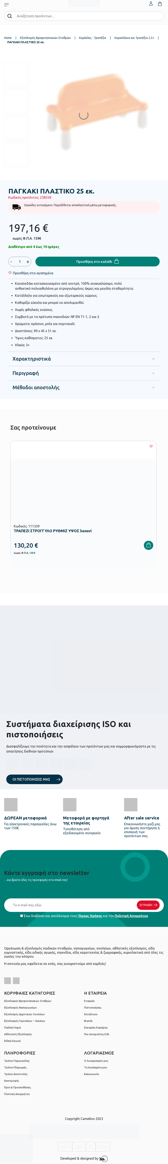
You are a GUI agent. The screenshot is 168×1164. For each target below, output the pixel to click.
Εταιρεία (89, 1000)
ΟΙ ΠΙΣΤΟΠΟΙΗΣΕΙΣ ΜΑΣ (31, 779)
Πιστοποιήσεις (92, 1007)
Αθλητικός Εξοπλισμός (18, 1034)
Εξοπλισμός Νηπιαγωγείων (20, 1007)
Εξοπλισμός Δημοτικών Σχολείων (24, 1014)
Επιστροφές (11, 1080)
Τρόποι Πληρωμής (15, 1067)
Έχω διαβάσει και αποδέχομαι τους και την (84, 916)
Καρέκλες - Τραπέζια (92, 37)
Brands (88, 1020)
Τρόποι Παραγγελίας (17, 1060)
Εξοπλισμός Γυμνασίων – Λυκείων (24, 1020)
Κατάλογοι (90, 1014)
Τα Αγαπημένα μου (95, 1067)
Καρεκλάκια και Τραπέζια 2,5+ (134, 37)
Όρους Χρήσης (90, 916)
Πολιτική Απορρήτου (131, 916)
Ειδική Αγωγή (12, 1040)
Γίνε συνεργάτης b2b (96, 1034)
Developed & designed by (84, 1159)
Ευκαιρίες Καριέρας (96, 1027)
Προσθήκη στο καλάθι (94, 262)
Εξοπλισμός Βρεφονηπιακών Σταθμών (45, 37)
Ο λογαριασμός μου (96, 1060)
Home (8, 37)
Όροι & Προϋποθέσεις (17, 1087)
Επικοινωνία (91, 1074)
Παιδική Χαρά (12, 1027)
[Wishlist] (33, 273)
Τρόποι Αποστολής (15, 1074)
